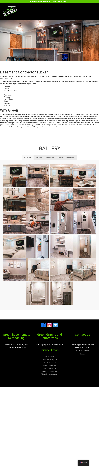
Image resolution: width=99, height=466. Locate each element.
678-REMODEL (35, 1)
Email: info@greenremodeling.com (82, 345)
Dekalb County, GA (49, 362)
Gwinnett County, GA (49, 371)
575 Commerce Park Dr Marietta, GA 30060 (16, 345)
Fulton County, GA (49, 365)
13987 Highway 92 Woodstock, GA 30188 (49, 345)
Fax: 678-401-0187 (82, 351)
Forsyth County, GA (49, 368)
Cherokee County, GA (49, 360)
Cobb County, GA (49, 357)
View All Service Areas (49, 374)
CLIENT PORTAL (63, 1)
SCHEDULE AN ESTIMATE (49, 1)
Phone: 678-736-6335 (82, 348)
